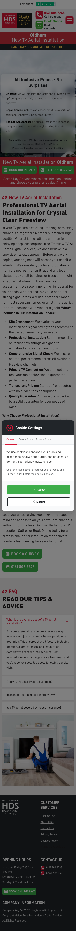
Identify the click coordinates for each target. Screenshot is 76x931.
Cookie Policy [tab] (26, 439)
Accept (38, 489)
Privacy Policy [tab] (43, 439)
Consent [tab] (10, 439)
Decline (38, 501)
